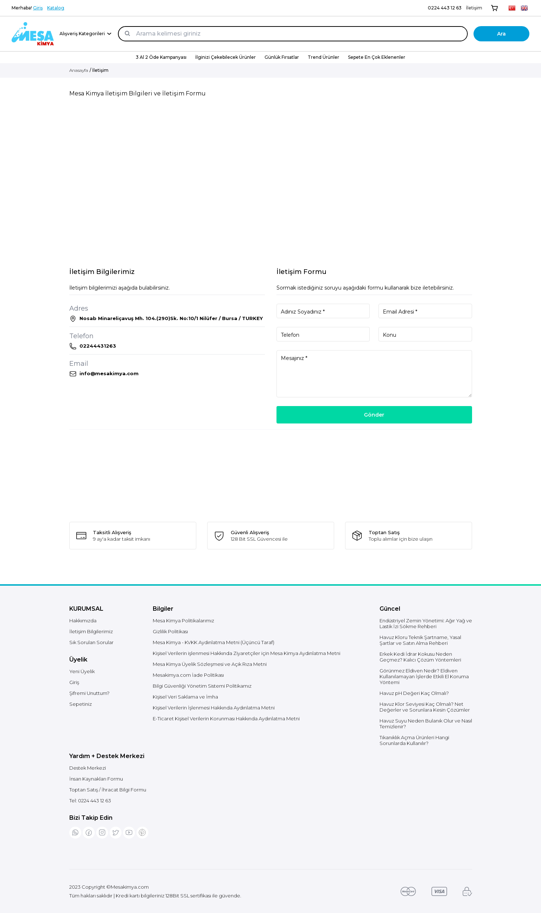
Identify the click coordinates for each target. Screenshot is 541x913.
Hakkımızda (83, 620)
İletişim (474, 8)
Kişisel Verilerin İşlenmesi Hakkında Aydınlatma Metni (214, 708)
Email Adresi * (400, 311)
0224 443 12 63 (445, 8)
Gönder (374, 415)
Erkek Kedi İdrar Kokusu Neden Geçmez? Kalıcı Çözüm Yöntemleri (420, 657)
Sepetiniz (80, 704)
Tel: (90, 800)
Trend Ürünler (323, 57)
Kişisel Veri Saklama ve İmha (185, 697)
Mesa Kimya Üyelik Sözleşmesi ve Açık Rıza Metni (210, 664)
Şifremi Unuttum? (89, 693)
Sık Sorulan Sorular (91, 642)
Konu (389, 335)
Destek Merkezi (87, 768)
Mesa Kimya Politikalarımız (183, 620)
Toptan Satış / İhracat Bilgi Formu (107, 790)
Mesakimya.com (130, 887)
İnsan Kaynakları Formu (96, 779)
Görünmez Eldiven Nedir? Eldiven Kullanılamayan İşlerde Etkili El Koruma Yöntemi (424, 676)
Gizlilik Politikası (170, 631)
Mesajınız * (294, 358)
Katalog (55, 8)
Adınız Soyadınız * (303, 311)
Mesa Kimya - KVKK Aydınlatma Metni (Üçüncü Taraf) (213, 642)
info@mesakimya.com (109, 373)
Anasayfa (78, 70)
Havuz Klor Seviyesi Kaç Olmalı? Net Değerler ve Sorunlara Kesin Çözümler (425, 707)
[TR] (512, 8)
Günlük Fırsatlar (282, 57)
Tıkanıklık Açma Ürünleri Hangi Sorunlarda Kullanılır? (414, 740)
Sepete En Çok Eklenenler (376, 57)
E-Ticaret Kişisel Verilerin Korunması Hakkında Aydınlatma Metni (226, 718)
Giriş (38, 8)
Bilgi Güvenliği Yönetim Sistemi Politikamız (202, 686)
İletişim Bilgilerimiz (91, 631)
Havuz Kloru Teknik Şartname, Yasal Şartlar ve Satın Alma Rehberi (420, 640)
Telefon (290, 335)
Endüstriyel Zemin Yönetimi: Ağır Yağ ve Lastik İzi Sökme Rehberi (426, 623)
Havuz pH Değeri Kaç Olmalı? (414, 693)
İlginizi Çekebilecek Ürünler (225, 57)
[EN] (524, 8)
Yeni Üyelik (82, 671)
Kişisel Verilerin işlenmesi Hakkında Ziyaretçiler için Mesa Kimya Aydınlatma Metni (246, 653)
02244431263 (97, 346)
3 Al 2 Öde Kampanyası (161, 57)
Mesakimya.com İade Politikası (188, 675)
